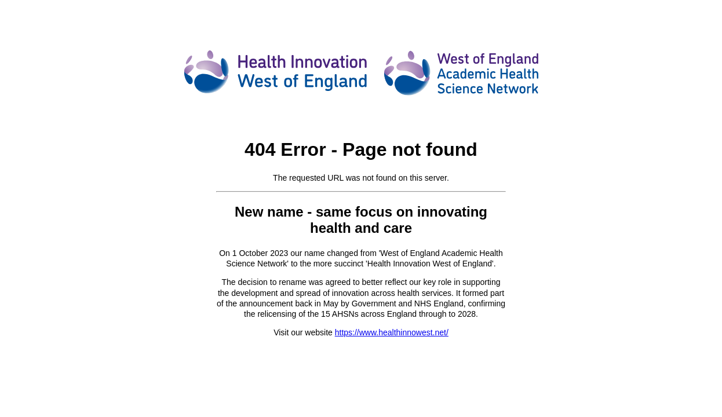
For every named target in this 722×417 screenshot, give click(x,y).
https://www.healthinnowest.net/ (391, 332)
